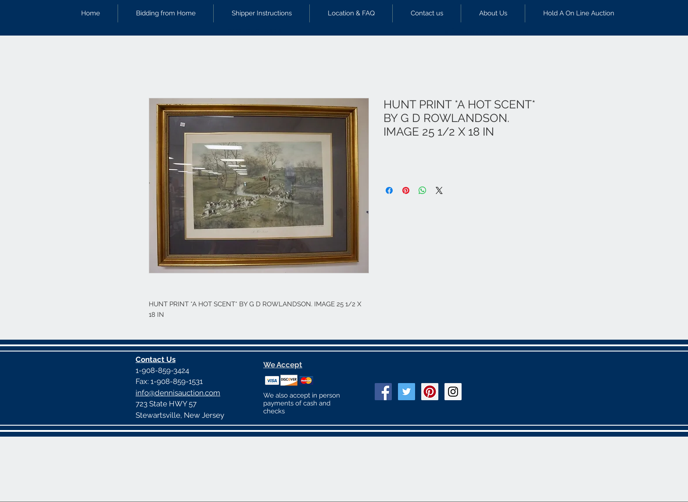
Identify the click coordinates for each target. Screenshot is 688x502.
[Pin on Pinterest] (406, 190)
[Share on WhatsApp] (422, 190)
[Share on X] (439, 190)
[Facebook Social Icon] (383, 391)
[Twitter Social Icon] (406, 391)
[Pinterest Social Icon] (429, 391)
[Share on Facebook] (389, 190)
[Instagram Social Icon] (453, 391)
